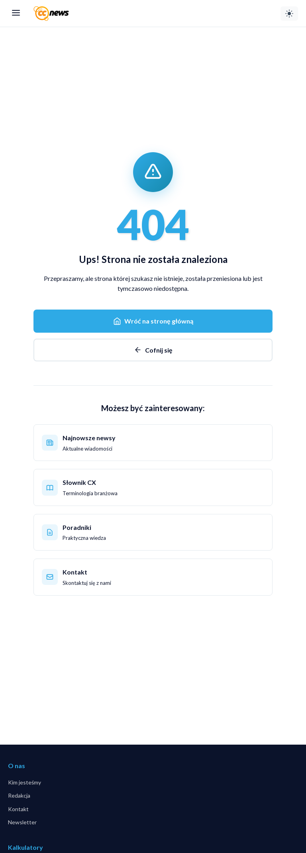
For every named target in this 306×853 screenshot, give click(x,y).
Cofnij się (153, 350)
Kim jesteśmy (24, 782)
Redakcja (19, 795)
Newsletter (22, 822)
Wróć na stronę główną (153, 321)
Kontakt (18, 809)
